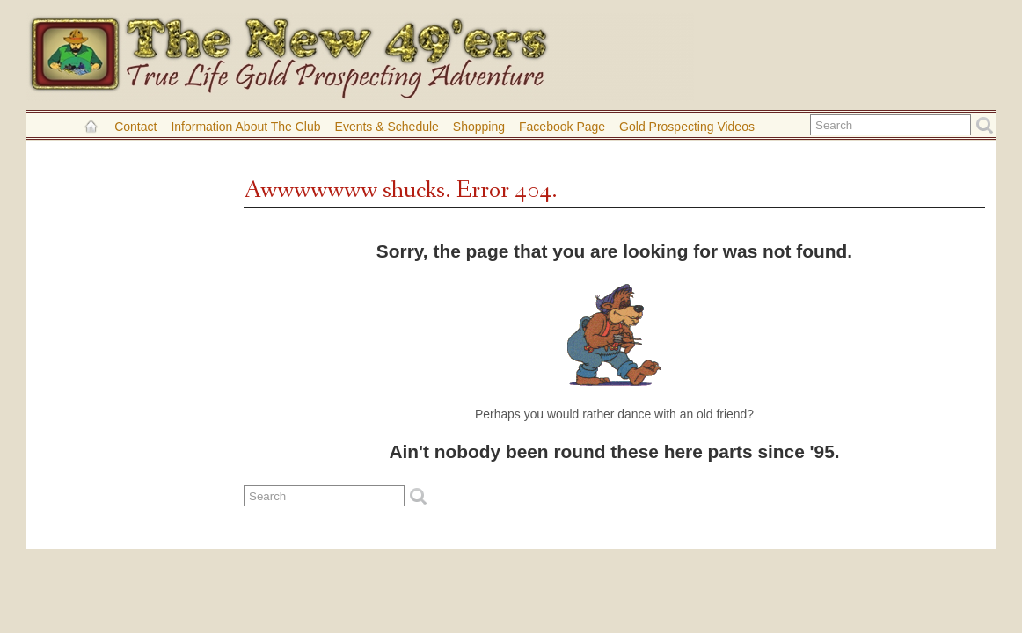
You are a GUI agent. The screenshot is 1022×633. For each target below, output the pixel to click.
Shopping (479, 127)
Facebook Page (562, 127)
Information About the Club (245, 127)
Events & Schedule (387, 127)
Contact (135, 127)
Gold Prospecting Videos (687, 127)
